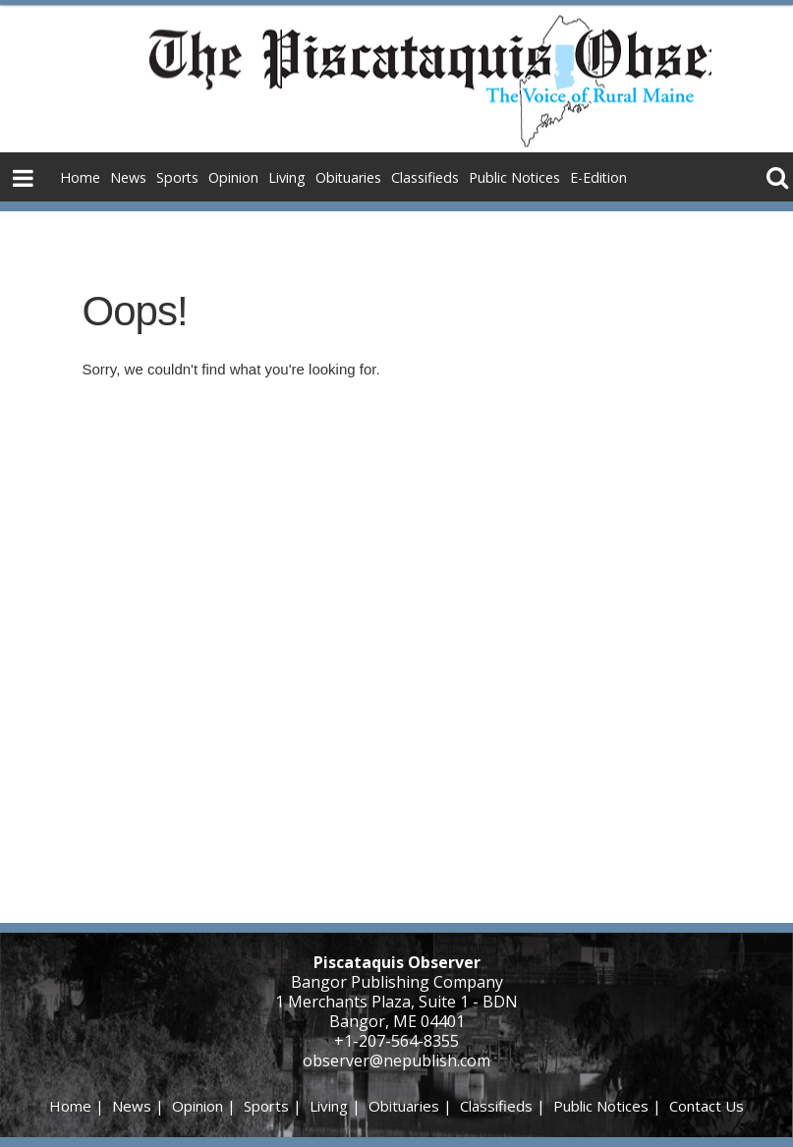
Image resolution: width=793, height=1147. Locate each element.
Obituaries (348, 177)
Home (80, 177)
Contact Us (706, 1106)
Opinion (233, 177)
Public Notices (514, 177)
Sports (177, 177)
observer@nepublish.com (396, 1060)
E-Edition (598, 177)
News (128, 177)
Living (287, 177)
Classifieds (425, 177)
